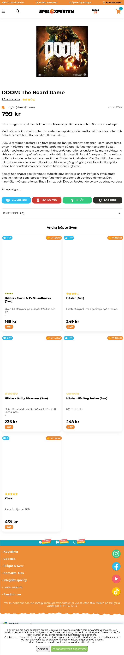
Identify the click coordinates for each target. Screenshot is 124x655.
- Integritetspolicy (14, 580)
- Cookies (8, 558)
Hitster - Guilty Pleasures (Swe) (26, 398)
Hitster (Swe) (75, 298)
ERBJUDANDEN (114, 2)
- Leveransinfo (12, 587)
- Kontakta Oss (13, 573)
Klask (8, 498)
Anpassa (43, 649)
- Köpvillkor (10, 551)
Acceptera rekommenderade (69, 649)
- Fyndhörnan (11, 594)
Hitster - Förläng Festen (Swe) (86, 398)
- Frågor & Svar (13, 566)
